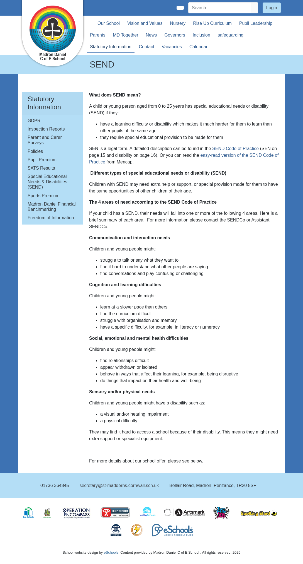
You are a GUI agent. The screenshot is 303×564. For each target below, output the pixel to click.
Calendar (198, 46)
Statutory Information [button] (110, 46)
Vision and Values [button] (145, 23)
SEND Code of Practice (235, 148)
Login (271, 7)
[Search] (220, 8)
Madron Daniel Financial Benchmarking (52, 207)
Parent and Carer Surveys (45, 140)
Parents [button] (97, 35)
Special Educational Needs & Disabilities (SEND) (47, 181)
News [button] (151, 35)
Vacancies (172, 46)
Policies (35, 151)
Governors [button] (174, 35)
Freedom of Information (51, 217)
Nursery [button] (177, 23)
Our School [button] (108, 23)
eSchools (111, 552)
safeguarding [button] (231, 35)
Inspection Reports (46, 129)
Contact (146, 46)
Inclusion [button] (201, 35)
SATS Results (41, 168)
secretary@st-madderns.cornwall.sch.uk (119, 485)
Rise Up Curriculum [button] (212, 23)
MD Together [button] (125, 35)
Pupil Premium (42, 159)
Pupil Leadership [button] (255, 23)
